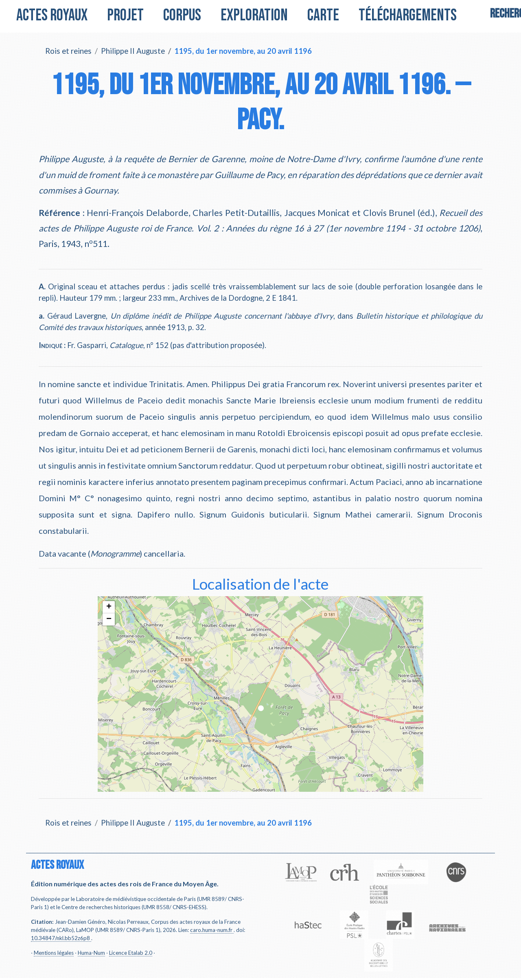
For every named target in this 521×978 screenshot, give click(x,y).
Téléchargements (408, 15)
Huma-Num (91, 952)
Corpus (182, 15)
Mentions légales (54, 952)
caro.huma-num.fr (211, 930)
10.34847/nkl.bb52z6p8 (60, 938)
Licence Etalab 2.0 (130, 952)
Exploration (254, 15)
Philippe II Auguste (133, 50)
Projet (125, 15)
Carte (323, 15)
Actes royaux (52, 15)
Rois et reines (68, 50)
